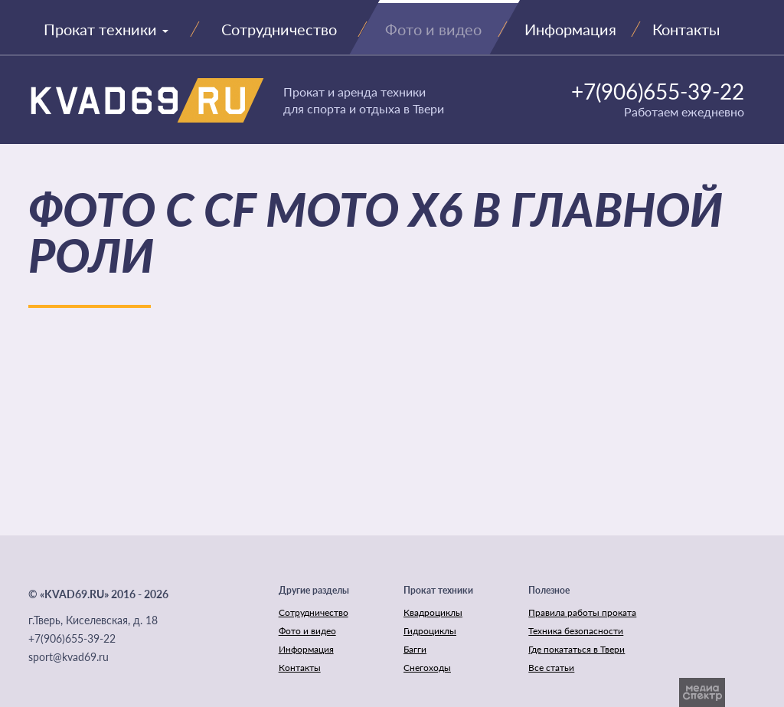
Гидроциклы (429, 631)
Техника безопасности (575, 631)
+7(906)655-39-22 (657, 91)
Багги (414, 649)
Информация (306, 649)
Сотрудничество (313, 612)
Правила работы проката (582, 612)
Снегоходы (427, 667)
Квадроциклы (432, 612)
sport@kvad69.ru (68, 656)
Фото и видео (307, 631)
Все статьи (551, 667)
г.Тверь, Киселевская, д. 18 (93, 620)
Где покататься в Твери (576, 649)
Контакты (300, 667)
